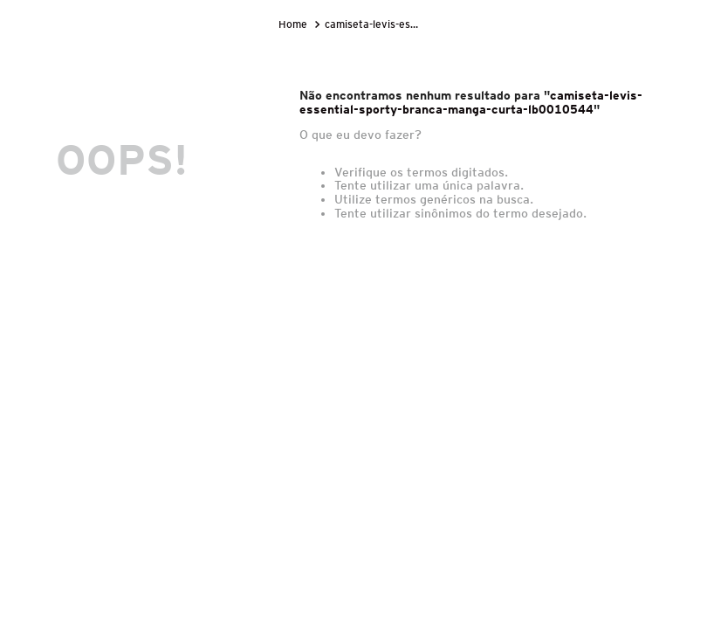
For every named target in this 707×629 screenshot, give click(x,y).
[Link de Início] (294, 24)
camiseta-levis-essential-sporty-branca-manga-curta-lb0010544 (375, 24)
